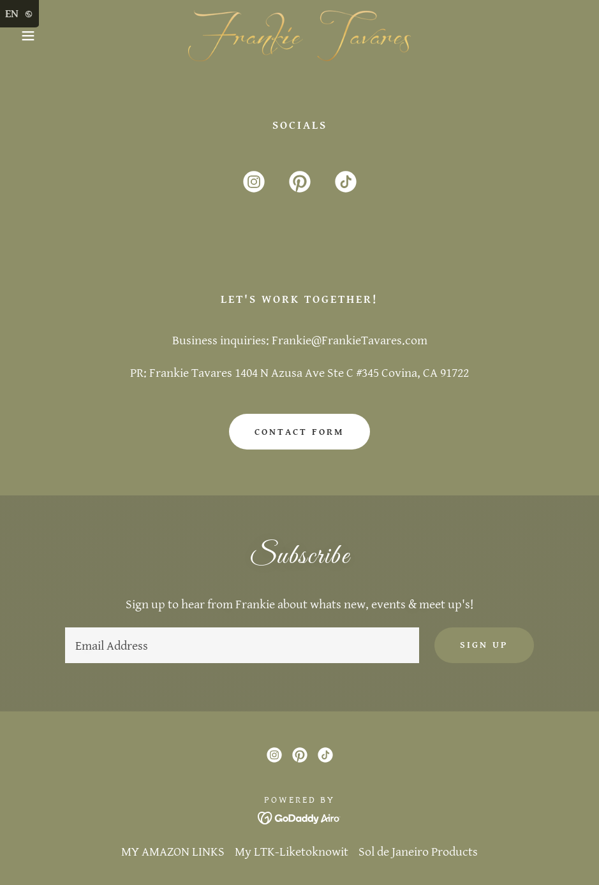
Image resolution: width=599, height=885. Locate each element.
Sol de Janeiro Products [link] (418, 852)
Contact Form (299, 432)
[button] (30, 35)
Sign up (484, 645)
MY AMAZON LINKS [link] (173, 852)
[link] (299, 35)
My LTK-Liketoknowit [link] (291, 852)
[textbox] (242, 645)
